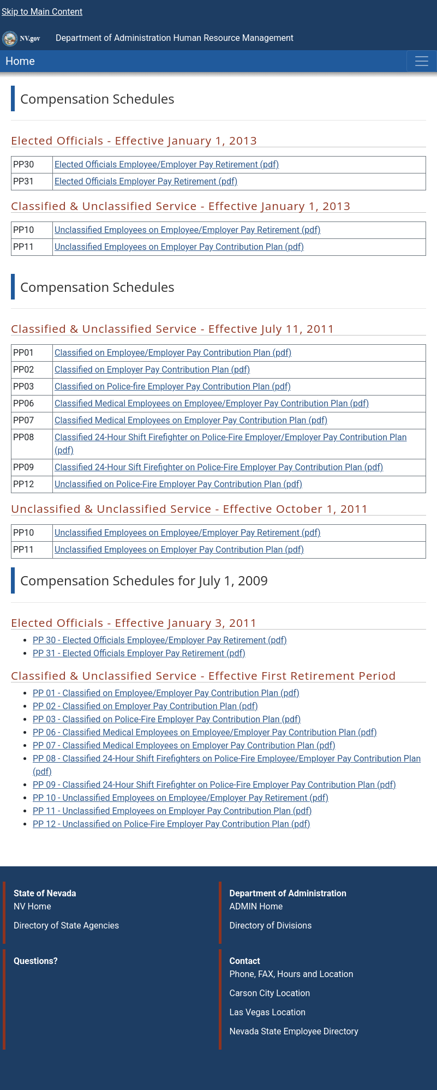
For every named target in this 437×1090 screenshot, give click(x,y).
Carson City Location (270, 993)
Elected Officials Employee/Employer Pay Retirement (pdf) (167, 164)
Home (17, 61)
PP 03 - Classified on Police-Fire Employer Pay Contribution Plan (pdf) (167, 719)
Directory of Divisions (271, 925)
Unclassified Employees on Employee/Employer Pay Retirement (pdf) (188, 230)
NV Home (32, 906)
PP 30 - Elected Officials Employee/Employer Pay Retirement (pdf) (160, 640)
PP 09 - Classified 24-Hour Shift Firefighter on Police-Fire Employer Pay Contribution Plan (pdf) (214, 785)
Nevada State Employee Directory (294, 1031)
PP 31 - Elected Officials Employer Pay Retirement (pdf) (139, 653)
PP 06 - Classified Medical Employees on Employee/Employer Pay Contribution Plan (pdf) (205, 732)
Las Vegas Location (268, 1012)
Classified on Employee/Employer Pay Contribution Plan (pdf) (173, 353)
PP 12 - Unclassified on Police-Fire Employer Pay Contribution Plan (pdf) (171, 824)
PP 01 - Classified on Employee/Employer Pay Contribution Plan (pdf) (166, 693)
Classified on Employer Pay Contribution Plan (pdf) (152, 369)
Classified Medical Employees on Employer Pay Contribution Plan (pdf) (191, 420)
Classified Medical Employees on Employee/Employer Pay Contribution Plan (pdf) (212, 403)
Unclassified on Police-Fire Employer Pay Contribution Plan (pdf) (178, 484)
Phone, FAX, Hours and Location (292, 974)
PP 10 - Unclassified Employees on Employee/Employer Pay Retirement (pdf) (180, 798)
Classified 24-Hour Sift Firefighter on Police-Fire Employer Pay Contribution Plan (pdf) (219, 467)
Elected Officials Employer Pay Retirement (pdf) (146, 181)
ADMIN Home (256, 906)
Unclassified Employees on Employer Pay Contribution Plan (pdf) (179, 247)
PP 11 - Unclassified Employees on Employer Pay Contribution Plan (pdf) (172, 811)
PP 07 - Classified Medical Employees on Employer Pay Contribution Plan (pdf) (184, 745)
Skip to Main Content (42, 12)
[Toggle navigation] (421, 61)
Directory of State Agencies (66, 925)
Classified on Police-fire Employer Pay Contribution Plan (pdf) (173, 386)
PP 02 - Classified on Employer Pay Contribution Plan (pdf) (145, 706)
